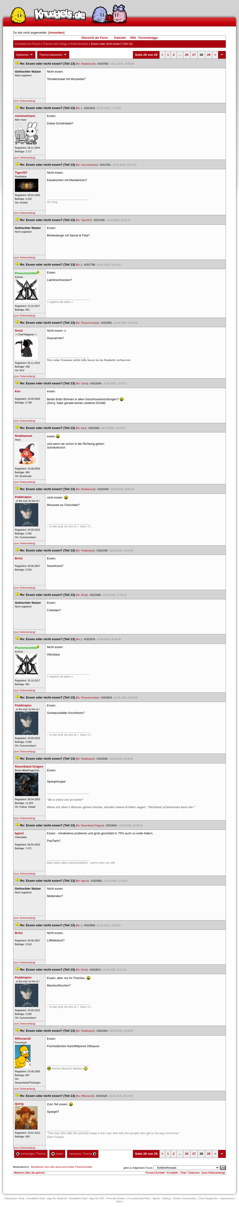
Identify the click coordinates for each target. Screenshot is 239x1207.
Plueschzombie (83, 1166)
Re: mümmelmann (87, 164)
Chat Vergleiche (208, 1198)
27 (194, 54)
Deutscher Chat (14, 1198)
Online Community (184, 1198)
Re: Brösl (82, 594)
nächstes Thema (82, 1153)
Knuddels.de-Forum (27, 44)
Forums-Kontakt (155, 1172)
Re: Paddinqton (85, 550)
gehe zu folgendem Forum (137, 1167)
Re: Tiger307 (84, 220)
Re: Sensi (82, 383)
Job (119, 1201)
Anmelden (56, 32)
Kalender (120, 37)
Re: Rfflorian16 (85, 1096)
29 (208, 54)
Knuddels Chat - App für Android (47, 1198)
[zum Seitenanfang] (24, 100)
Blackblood (37, 1166)
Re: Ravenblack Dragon (90, 825)
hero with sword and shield (59, 1166)
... (180, 54)
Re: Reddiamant (86, 63)
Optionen (24, 55)
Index (57, 1153)
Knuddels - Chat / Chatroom (183, 1172)
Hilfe (133, 37)
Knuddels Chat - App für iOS (86, 1198)
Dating (166, 1198)
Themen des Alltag (55, 44)
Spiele (156, 1198)
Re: (79, 108)
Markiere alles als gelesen (29, 1172)
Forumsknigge (148, 37)
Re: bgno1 (82, 880)
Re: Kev (81, 428)
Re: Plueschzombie (87, 322)
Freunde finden (115, 1198)
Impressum (227, 1198)
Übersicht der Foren (94, 37)
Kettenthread (79, 44)
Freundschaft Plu (138, 1198)
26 (186, 54)
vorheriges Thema (31, 1153)
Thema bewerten (53, 55)
